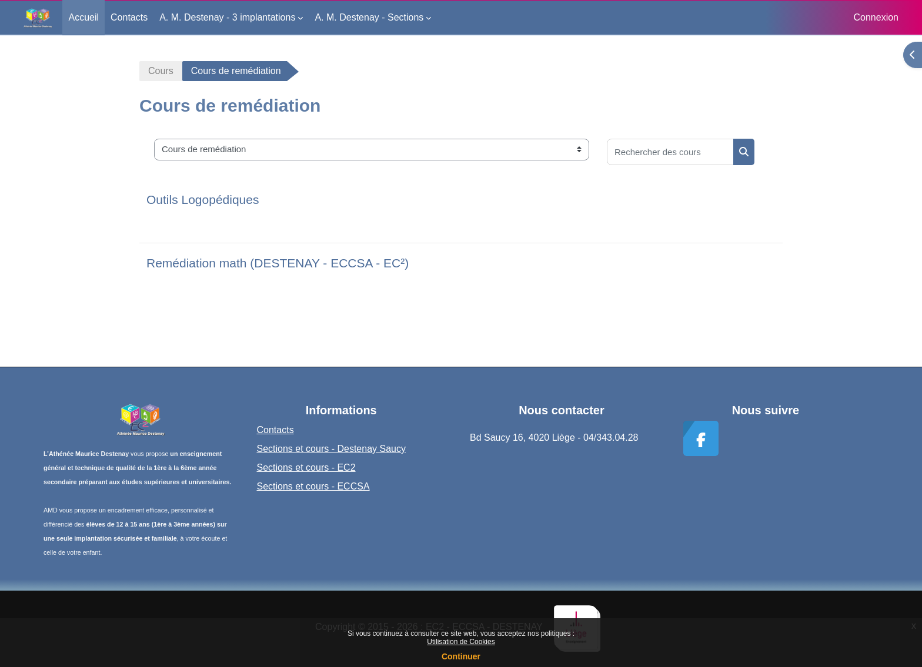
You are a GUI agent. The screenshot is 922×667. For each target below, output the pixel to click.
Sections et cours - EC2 (306, 467)
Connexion (876, 17)
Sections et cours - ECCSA (313, 486)
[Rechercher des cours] (670, 152)
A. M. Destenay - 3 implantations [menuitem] (227, 17)
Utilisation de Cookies (461, 642)
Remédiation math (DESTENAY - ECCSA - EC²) (277, 263)
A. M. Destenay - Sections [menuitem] (369, 17)
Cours (160, 71)
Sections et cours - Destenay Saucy (331, 449)
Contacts (275, 430)
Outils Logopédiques (202, 199)
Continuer (461, 656)
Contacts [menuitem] (129, 17)
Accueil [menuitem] (83, 17)
